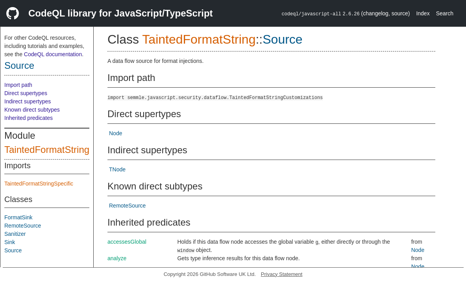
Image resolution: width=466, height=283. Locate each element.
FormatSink (18, 217)
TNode (117, 169)
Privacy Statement (282, 274)
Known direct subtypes (32, 110)
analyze (116, 258)
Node (115, 133)
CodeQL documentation (53, 54)
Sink (9, 242)
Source (19, 65)
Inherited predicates (28, 118)
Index (422, 13)
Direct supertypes (25, 93)
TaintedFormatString (46, 149)
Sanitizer (15, 234)
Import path (18, 85)
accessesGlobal (126, 242)
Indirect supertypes (27, 101)
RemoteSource (22, 225)
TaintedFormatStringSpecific (38, 183)
